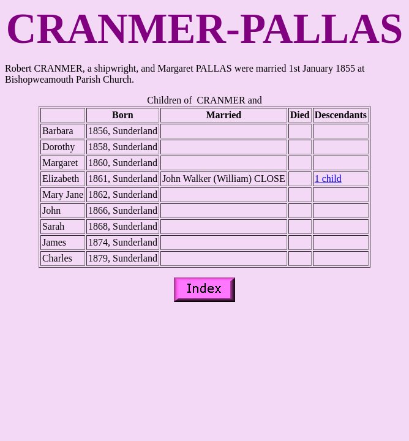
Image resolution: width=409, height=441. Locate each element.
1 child (328, 178)
